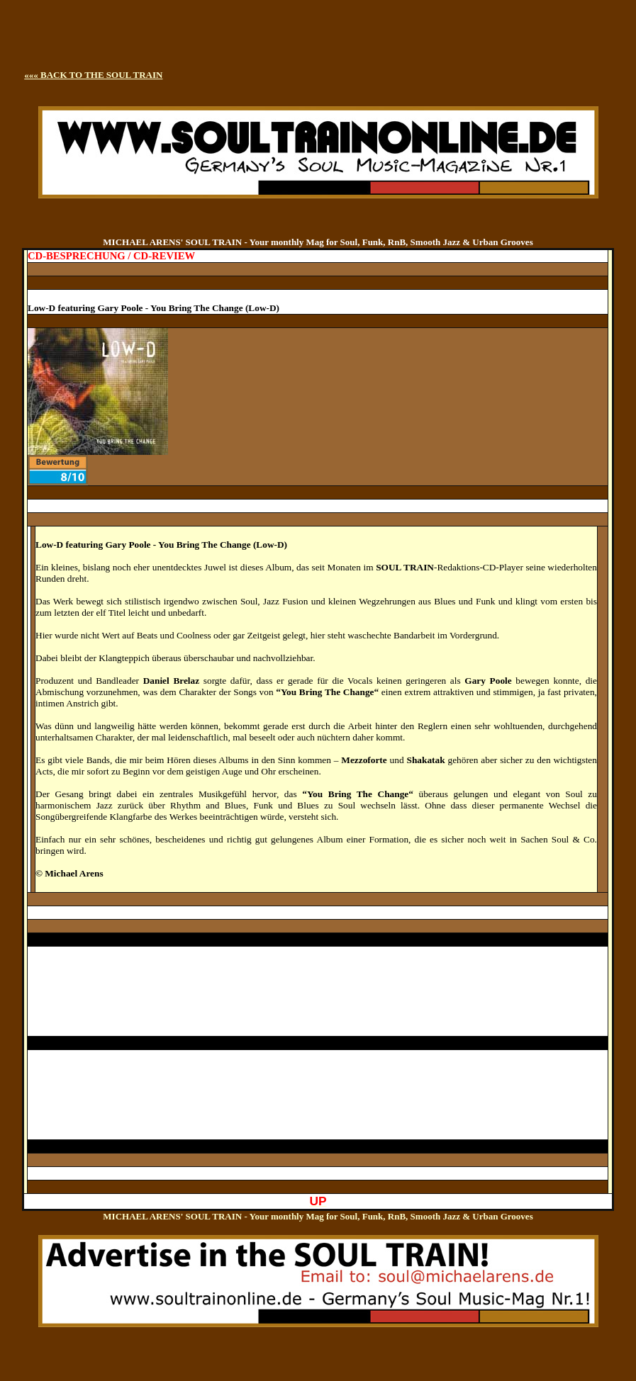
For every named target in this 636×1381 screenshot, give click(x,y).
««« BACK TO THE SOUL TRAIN (93, 74)
